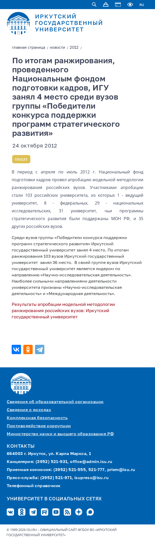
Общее (21, 159)
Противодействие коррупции (39, 426)
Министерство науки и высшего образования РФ (60, 434)
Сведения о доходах (29, 410)
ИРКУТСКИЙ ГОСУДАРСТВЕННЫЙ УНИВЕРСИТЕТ (69, 23)
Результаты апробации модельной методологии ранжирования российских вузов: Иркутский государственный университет (63, 311)
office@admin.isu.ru (91, 462)
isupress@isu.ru (91, 478)
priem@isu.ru (121, 470)
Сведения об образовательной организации (55, 402)
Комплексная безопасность (37, 418)
